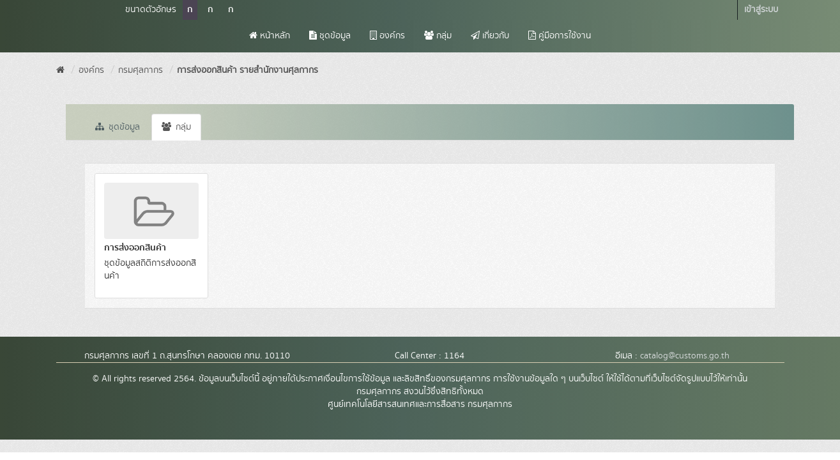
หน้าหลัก (269, 35)
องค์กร (387, 35)
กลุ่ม (438, 35)
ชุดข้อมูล (330, 35)
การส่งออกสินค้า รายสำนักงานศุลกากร (247, 70)
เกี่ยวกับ (490, 35)
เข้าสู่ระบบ (761, 9)
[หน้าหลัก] (60, 70)
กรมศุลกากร (140, 70)
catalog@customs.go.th (684, 355)
